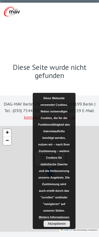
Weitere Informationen (54, 217)
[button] (7, 133)
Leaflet (65, 230)
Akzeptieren (57, 224)
